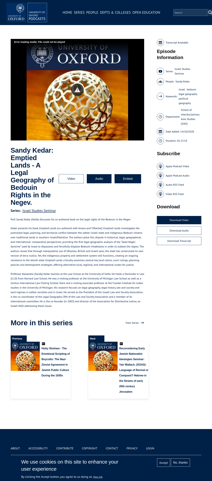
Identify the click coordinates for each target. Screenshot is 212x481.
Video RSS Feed (175, 194)
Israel (182, 89)
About (15, 448)
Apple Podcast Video (177, 166)
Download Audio (179, 230)
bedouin (191, 89)
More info (98, 476)
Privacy (132, 448)
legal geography (188, 94)
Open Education (146, 12)
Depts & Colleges (115, 12)
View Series (132, 322)
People (92, 12)
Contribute (64, 448)
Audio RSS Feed (175, 184)
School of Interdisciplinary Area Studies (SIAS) (190, 116)
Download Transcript (179, 241)
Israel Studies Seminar (39, 210)
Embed (128, 178)
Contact (112, 448)
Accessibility (38, 448)
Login (150, 448)
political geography (185, 101)
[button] (77, 89)
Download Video (179, 220)
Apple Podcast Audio (177, 175)
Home (67, 12)
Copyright (89, 448)
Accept (163, 463)
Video (71, 178)
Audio (99, 178)
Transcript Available (177, 42)
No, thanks (180, 462)
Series (79, 12)
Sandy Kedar (182, 81)
